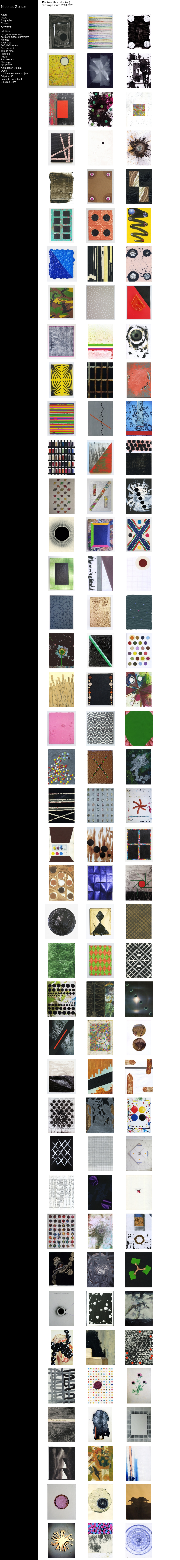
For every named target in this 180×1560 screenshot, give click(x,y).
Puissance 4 (7, 59)
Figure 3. (6, 53)
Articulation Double (11, 67)
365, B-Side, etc (9, 45)
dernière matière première (15, 37)
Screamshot (7, 48)
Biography (6, 20)
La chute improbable (12, 79)
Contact (5, 23)
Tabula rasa (7, 51)
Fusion (4, 56)
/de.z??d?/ (6, 65)
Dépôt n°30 (7, 76)
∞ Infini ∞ (6, 31)
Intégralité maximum (12, 34)
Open (4, 70)
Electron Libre (8, 82)
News (4, 17)
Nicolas (5, 39)
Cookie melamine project (14, 73)
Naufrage (6, 62)
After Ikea (6, 42)
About (4, 14)
